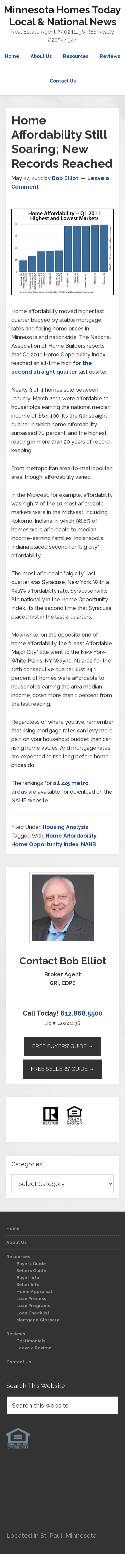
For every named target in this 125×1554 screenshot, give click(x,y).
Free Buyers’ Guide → (62, 1046)
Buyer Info (27, 1277)
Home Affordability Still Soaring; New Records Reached (62, 141)
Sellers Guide (31, 1270)
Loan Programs (33, 1305)
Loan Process (31, 1298)
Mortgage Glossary (37, 1319)
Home (13, 1228)
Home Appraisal (34, 1291)
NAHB (88, 844)
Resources (18, 1256)
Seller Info (28, 1284)
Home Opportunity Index (45, 844)
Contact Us (18, 1361)
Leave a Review (33, 1347)
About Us (16, 1242)
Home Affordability (71, 836)
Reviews (15, 1333)
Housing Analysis (65, 827)
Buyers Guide (31, 1263)
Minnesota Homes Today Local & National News (62, 16)
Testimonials (30, 1340)
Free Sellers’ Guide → (62, 1069)
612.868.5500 (81, 1013)
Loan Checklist (32, 1312)
